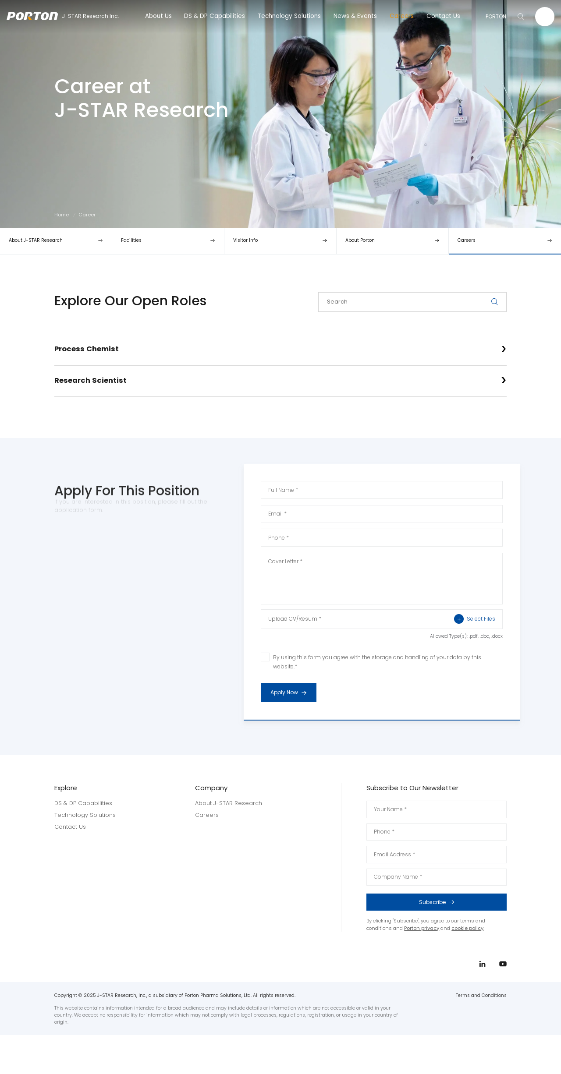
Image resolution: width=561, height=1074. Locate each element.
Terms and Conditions (481, 995)
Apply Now (293, 692)
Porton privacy (421, 928)
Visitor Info (245, 240)
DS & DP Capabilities (214, 16)
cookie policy (467, 928)
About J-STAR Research (36, 240)
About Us (158, 16)
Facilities (131, 240)
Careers (402, 16)
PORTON (496, 16)
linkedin (533, 539)
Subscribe (457, 902)
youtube (533, 555)
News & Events (355, 16)
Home (61, 214)
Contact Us (443, 16)
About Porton (360, 240)
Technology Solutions (289, 16)
